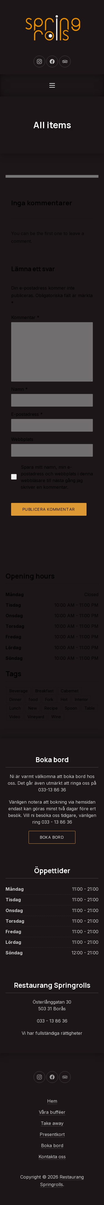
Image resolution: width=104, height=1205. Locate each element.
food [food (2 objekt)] (33, 699)
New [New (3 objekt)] (32, 708)
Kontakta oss (52, 1156)
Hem (52, 1101)
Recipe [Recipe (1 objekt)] (51, 708)
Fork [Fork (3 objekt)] (49, 699)
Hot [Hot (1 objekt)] (63, 699)
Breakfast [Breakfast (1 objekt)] (44, 690)
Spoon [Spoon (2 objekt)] (71, 708)
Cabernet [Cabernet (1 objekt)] (69, 690)
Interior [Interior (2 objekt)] (81, 699)
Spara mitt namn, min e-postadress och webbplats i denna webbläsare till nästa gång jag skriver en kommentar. (57, 477)
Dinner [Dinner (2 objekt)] (15, 699)
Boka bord (52, 837)
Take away (52, 1123)
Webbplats (22, 439)
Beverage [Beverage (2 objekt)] (18, 690)
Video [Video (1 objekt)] (14, 716)
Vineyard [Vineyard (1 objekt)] (35, 716)
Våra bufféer (52, 1112)
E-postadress (27, 414)
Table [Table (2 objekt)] (89, 708)
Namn (19, 389)
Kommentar (25, 317)
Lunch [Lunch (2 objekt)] (15, 708)
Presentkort (52, 1134)
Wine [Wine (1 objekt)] (56, 716)
